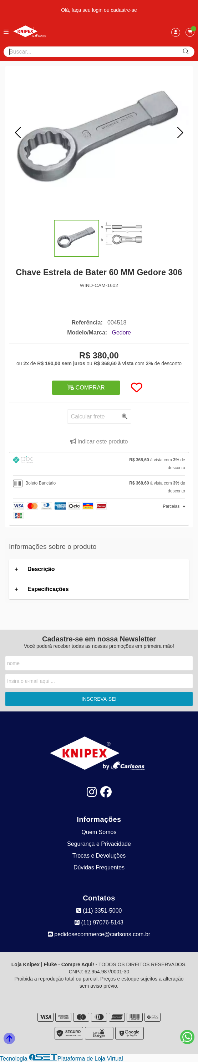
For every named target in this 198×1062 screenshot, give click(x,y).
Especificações (48, 589)
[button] (17, 132)
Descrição (41, 569)
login (98, 10)
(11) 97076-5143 (99, 922)
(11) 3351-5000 (99, 911)
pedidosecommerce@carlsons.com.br (99, 934)
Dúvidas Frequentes (99, 867)
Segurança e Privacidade (99, 844)
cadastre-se (124, 10)
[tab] (99, 463)
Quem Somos (99, 832)
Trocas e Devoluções (99, 856)
